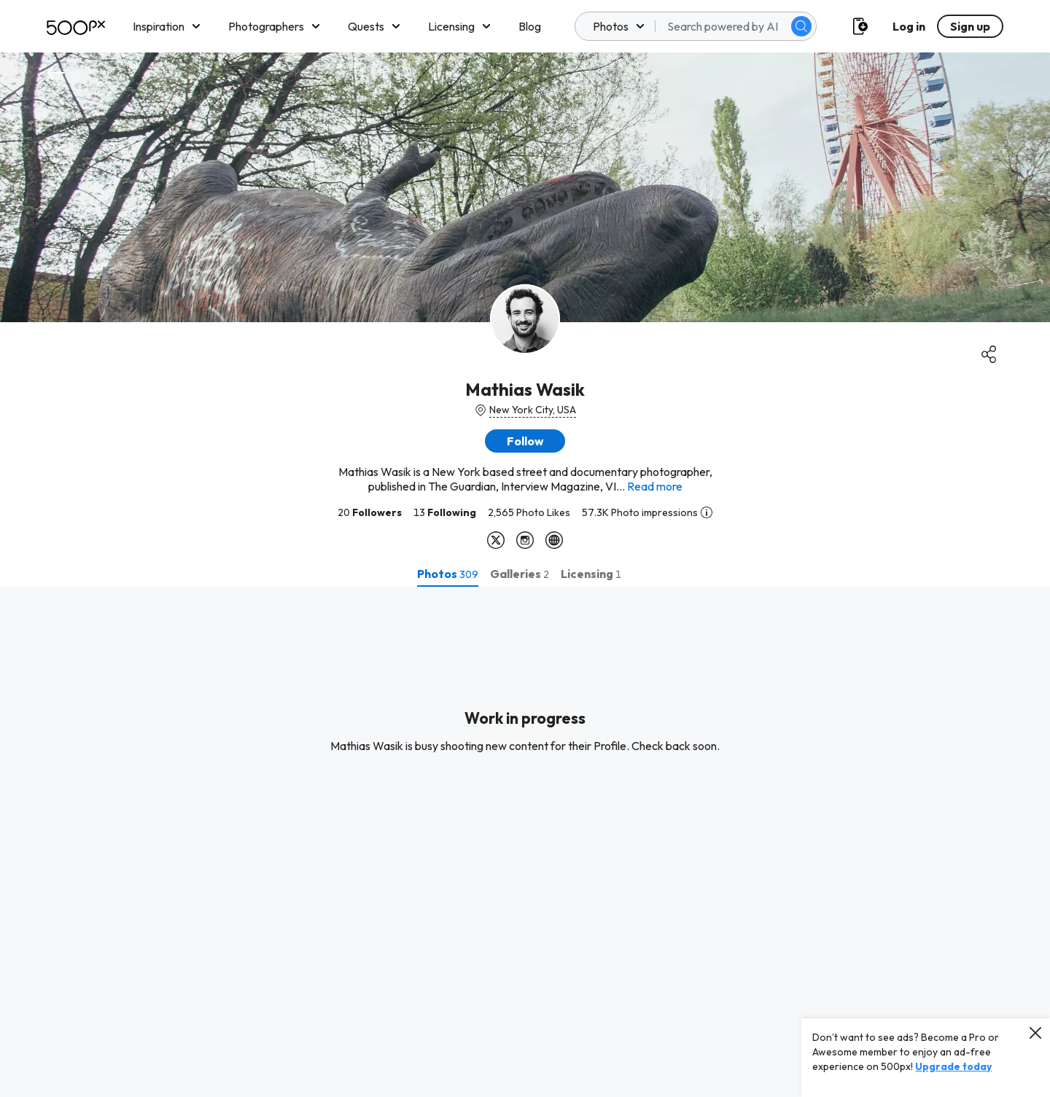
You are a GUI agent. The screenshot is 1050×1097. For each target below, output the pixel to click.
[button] (525, 441)
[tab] (447, 574)
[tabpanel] (525, 842)
